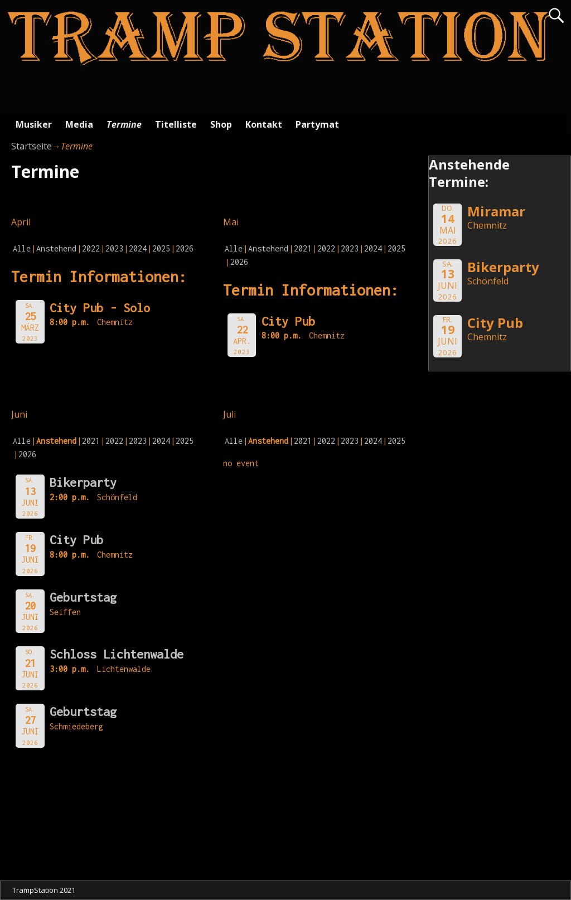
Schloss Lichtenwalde (116, 654)
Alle (22, 248)
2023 (114, 248)
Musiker (34, 124)
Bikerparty (83, 482)
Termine (124, 124)
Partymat (317, 124)
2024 (138, 248)
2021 (303, 248)
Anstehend (56, 248)
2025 (161, 248)
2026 (184, 248)
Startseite (31, 146)
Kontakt (263, 124)
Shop (221, 124)
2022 (91, 248)
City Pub (76, 540)
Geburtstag (83, 597)
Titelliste (176, 124)
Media (79, 124)
